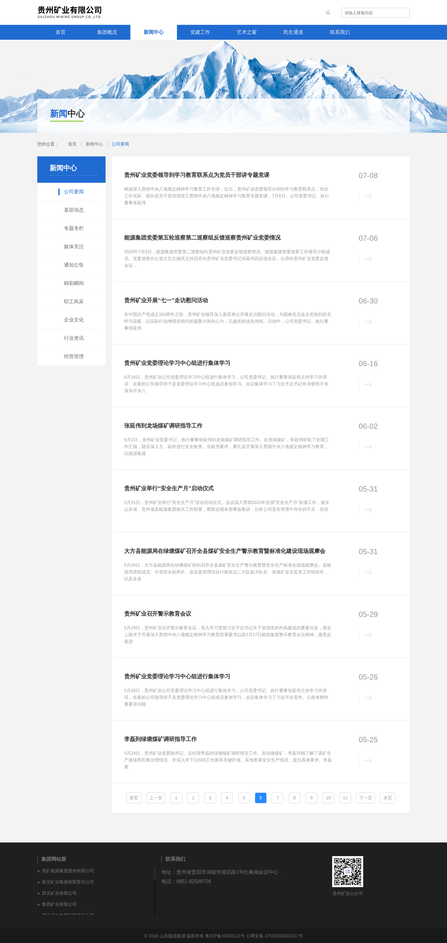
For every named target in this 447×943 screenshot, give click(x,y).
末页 (387, 797)
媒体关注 (74, 246)
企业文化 (74, 319)
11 (345, 797)
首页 (60, 32)
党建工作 (200, 32)
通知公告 (74, 264)
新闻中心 (154, 32)
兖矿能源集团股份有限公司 (68, 870)
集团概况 (107, 32)
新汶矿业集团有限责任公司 (68, 881)
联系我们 (340, 32)
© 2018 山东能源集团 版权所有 (174, 935)
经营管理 (74, 356)
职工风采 (74, 301)
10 (328, 797)
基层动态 (74, 210)
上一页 (155, 797)
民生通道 (293, 32)
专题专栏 (74, 228)
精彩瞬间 (74, 283)
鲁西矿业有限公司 (59, 904)
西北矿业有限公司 (59, 893)
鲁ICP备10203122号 (225, 935)
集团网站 (324, 12)
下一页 (365, 797)
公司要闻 (120, 143)
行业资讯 (74, 338)
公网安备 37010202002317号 (274, 935)
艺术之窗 (247, 32)
